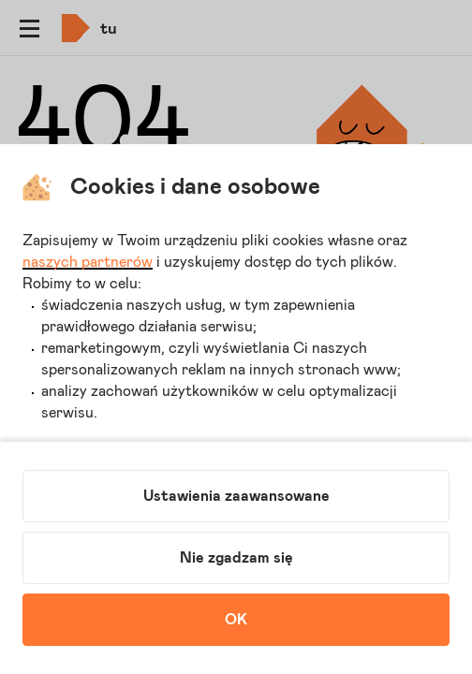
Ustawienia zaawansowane (236, 496)
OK (236, 619)
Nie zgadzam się (236, 557)
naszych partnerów (87, 262)
